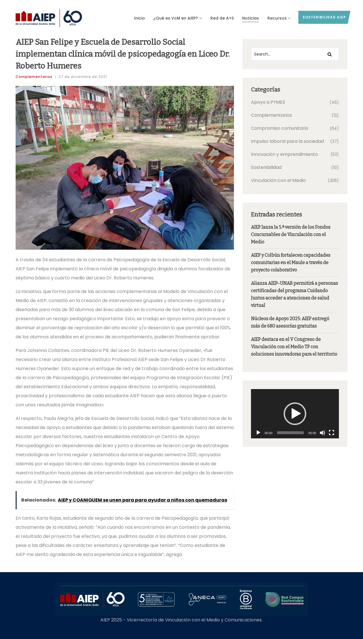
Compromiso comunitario (279, 128)
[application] (295, 413)
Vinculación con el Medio (278, 180)
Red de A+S (222, 18)
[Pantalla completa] (331, 433)
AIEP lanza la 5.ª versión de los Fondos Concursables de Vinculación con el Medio (290, 234)
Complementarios (34, 76)
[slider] (290, 432)
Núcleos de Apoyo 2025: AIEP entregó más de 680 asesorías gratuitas (290, 322)
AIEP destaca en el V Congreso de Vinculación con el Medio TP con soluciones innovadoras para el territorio (294, 347)
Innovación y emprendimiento (284, 154)
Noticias (250, 18)
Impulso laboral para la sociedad (287, 141)
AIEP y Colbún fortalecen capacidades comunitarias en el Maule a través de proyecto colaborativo (290, 262)
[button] (295, 413)
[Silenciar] (322, 433)
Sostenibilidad (266, 167)
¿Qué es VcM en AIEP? (177, 18)
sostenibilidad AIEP (324, 17)
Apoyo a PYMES (268, 102)
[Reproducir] (258, 433)
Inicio (139, 18)
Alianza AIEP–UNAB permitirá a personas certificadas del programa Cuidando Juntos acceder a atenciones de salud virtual (294, 294)
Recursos (279, 18)
